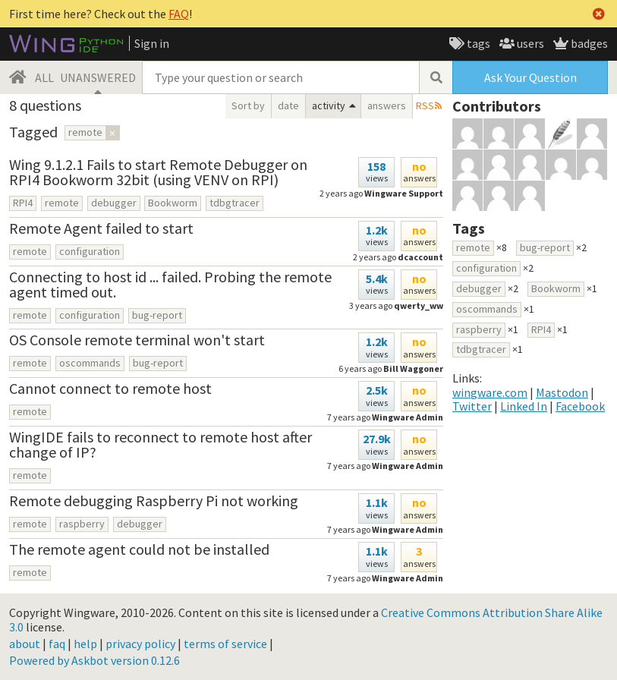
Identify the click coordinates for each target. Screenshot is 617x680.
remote (62, 202)
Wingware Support (403, 193)
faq (57, 643)
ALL (44, 77)
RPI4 (23, 202)
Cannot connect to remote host (110, 388)
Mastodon (562, 392)
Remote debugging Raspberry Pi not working (153, 500)
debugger (114, 202)
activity (328, 105)
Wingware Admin (407, 465)
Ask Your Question (530, 77)
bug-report (157, 315)
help (85, 643)
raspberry (82, 523)
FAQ (178, 13)
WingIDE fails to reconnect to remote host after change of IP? (160, 444)
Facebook (580, 406)
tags (477, 43)
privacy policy (140, 643)
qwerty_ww (418, 305)
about (24, 643)
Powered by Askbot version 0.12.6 (94, 660)
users (529, 43)
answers (386, 105)
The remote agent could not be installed (139, 549)
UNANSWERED (98, 77)
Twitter (472, 406)
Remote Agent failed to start (101, 228)
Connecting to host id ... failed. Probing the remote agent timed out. (170, 284)
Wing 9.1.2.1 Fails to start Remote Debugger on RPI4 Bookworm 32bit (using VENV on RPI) (158, 172)
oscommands (90, 363)
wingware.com (489, 392)
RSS (425, 105)
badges (588, 43)
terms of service (225, 643)
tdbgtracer (234, 202)
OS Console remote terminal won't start (137, 339)
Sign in (151, 43)
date (288, 105)
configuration (89, 251)
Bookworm (172, 202)
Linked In (523, 406)
